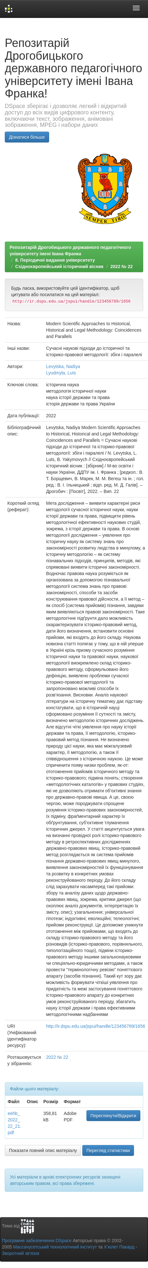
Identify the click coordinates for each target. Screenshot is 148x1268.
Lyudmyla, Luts (61, 372)
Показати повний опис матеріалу (43, 1150)
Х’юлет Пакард (119, 1246)
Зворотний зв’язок (20, 1253)
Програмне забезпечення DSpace (36, 1240)
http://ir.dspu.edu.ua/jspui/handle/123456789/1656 (95, 1026)
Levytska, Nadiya (63, 366)
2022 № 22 (121, 266)
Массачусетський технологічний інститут (55, 1246)
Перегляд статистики (108, 1150)
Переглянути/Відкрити (113, 1115)
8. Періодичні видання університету (55, 260)
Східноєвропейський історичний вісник (59, 266)
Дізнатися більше (27, 137)
